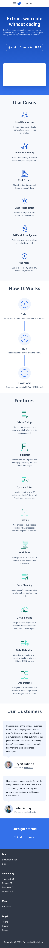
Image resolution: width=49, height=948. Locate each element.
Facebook (7, 887)
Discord (7, 883)
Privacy (5, 926)
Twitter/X (8, 879)
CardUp (33, 811)
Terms (5, 921)
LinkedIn (7, 891)
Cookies (5, 930)
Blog (4, 864)
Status (6, 906)
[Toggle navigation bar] (14, 4)
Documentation (9, 859)
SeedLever (28, 767)
